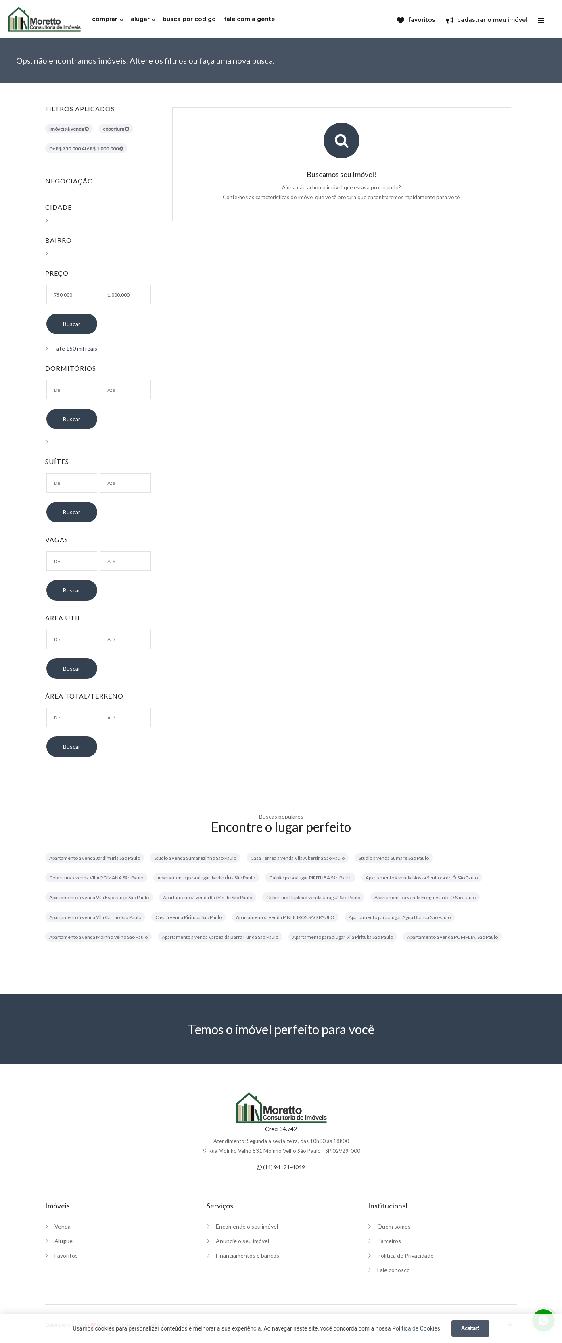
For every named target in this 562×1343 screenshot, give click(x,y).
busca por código (189, 19)
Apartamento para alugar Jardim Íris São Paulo (206, 878)
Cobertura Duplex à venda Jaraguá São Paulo (313, 897)
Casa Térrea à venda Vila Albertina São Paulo (298, 858)
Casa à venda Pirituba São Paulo (188, 917)
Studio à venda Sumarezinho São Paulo (195, 858)
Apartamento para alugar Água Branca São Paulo (400, 917)
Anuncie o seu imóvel (242, 1240)
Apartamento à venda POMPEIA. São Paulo (452, 937)
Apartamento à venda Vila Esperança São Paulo (99, 897)
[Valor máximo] (125, 294)
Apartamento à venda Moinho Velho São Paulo (98, 937)
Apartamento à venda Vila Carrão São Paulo (95, 917)
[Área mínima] (72, 639)
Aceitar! (470, 1328)
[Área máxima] (125, 639)
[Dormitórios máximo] (125, 389)
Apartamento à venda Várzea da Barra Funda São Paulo (220, 937)
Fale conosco (393, 1269)
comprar (104, 19)
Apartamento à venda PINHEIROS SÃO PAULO (285, 917)
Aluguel (64, 1240)
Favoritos (66, 1255)
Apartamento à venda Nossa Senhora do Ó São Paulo (422, 878)
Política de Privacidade (405, 1255)
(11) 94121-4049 (281, 1167)
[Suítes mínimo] (72, 483)
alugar (140, 19)
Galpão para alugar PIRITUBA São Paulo (310, 878)
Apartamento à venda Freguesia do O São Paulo (425, 897)
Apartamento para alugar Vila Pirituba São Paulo (342, 937)
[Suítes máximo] (125, 483)
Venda (62, 1226)
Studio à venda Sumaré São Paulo (394, 858)
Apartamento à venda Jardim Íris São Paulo (94, 858)
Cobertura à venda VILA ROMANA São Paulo (96, 878)
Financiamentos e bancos (247, 1255)
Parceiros (389, 1240)
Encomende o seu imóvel (247, 1226)
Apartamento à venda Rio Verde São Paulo (207, 897)
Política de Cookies (416, 1328)
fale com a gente (249, 19)
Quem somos (394, 1226)
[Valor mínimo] (72, 294)
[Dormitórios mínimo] (72, 389)
